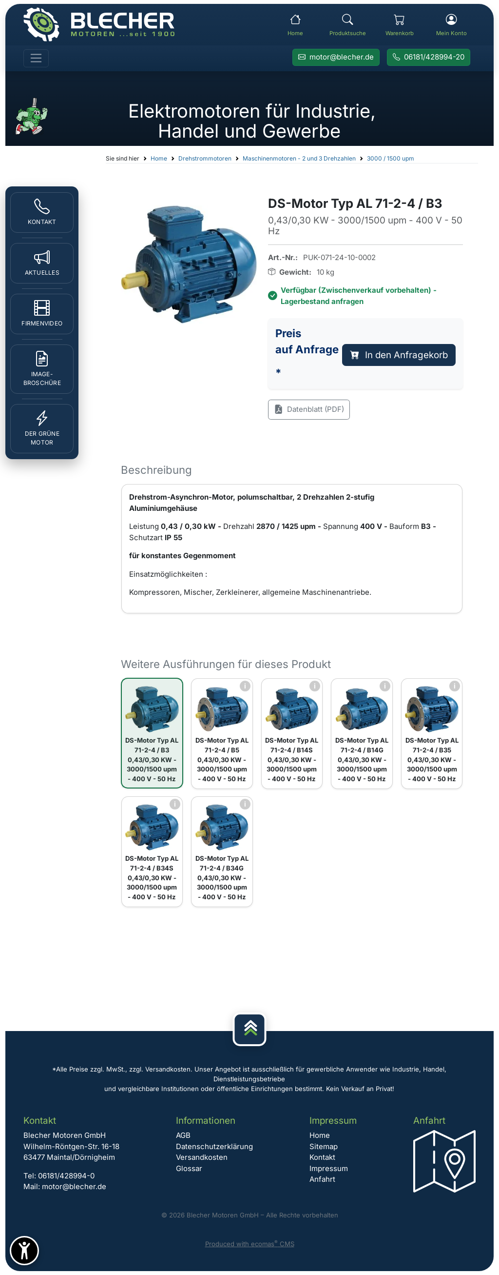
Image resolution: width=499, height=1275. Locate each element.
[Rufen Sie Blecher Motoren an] (428, 57)
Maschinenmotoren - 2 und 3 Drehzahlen (299, 158)
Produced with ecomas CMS (249, 1244)
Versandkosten (202, 1157)
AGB (183, 1135)
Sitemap (323, 1146)
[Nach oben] (250, 1029)
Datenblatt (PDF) (309, 410)
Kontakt (322, 1157)
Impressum (328, 1168)
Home (159, 158)
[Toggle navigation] (36, 58)
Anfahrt (322, 1179)
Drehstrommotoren (204, 158)
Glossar (189, 1168)
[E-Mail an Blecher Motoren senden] (336, 57)
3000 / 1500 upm (390, 158)
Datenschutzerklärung (214, 1146)
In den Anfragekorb (399, 355)
